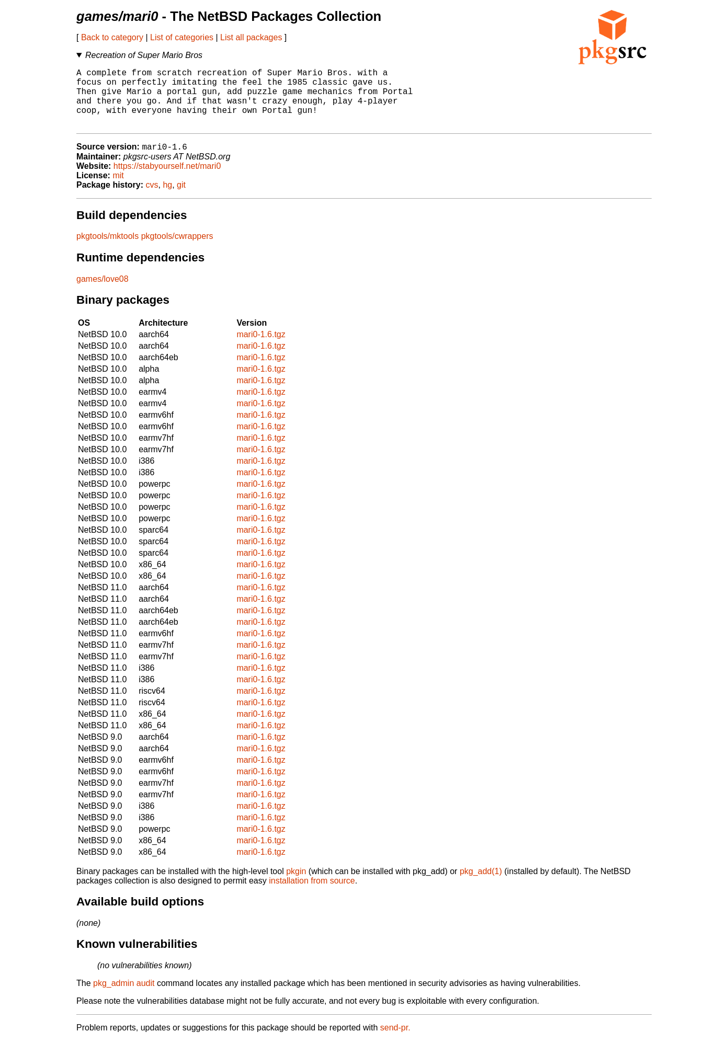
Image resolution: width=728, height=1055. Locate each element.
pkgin (296, 885)
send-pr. (395, 1041)
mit (117, 189)
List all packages (251, 37)
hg (167, 198)
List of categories (181, 37)
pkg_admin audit (123, 997)
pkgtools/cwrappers (177, 250)
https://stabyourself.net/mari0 (167, 180)
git (181, 198)
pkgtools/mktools (107, 250)
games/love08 (102, 293)
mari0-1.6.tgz (260, 348)
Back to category (112, 37)
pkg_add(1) (481, 885)
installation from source (312, 894)
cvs (152, 198)
